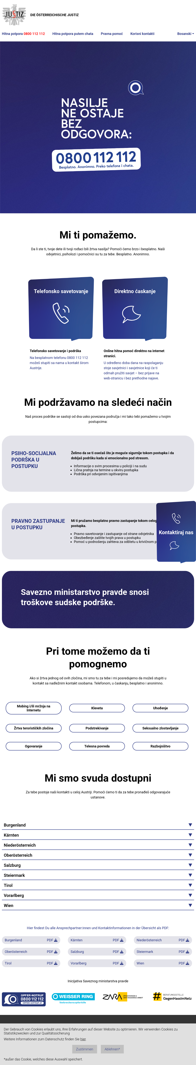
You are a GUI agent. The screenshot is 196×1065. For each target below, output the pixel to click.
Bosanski (184, 34)
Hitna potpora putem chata (72, 34)
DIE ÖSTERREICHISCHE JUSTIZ (40, 15)
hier (83, 1039)
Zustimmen (84, 1049)
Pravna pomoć (112, 34)
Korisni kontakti (142, 34)
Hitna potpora (23, 34)
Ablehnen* (112, 1049)
